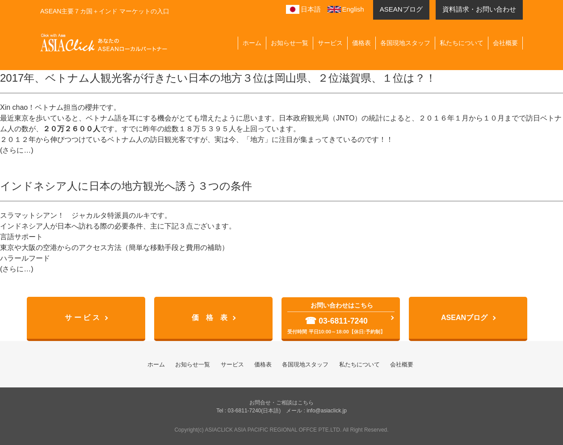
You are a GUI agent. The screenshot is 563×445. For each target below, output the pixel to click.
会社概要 (505, 42)
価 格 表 (209, 317)
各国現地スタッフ (405, 42)
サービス (330, 42)
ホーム (252, 42)
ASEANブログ (464, 317)
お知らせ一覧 (289, 42)
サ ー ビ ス (82, 317)
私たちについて (461, 42)
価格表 (361, 42)
